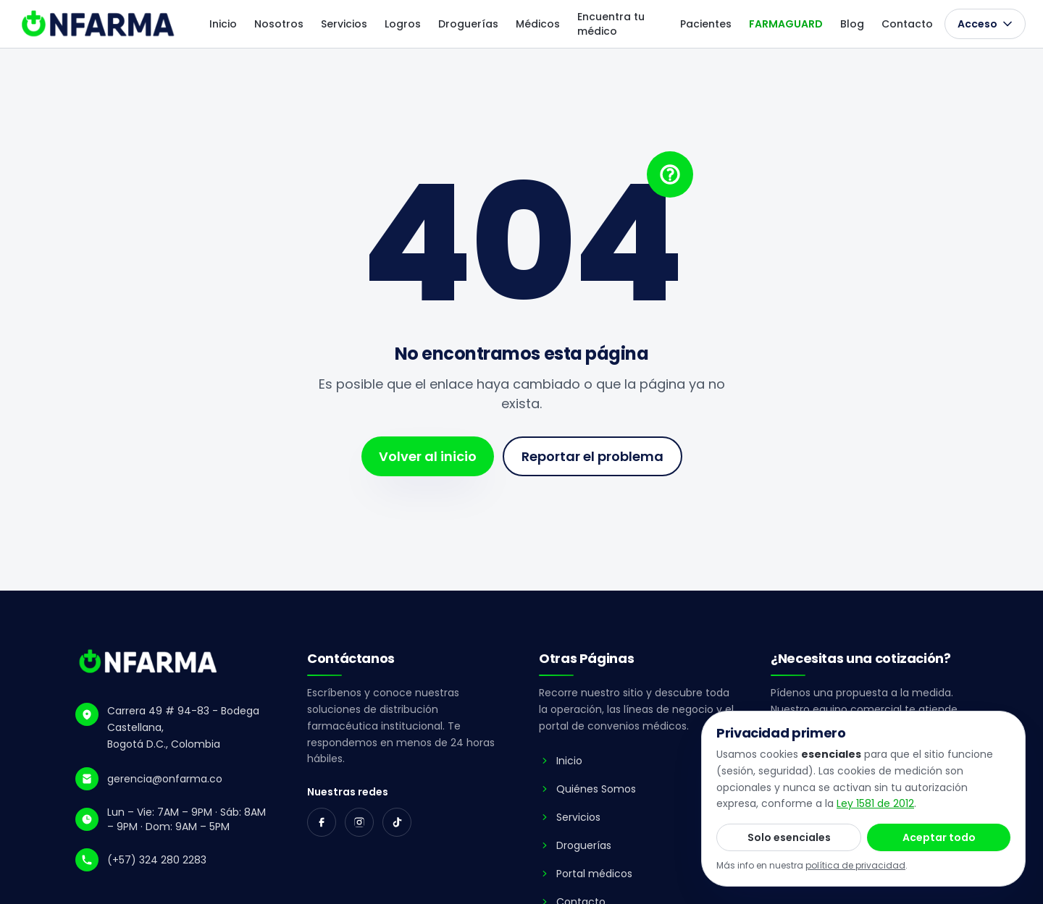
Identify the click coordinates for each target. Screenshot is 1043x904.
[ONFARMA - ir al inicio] (98, 23)
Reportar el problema (592, 456)
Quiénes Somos (587, 789)
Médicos (538, 24)
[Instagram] (359, 822)
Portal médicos (585, 873)
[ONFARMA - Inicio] (148, 662)
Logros (403, 24)
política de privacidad (855, 865)
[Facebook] (321, 822)
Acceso (985, 24)
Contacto (907, 24)
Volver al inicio (428, 456)
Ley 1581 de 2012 (875, 803)
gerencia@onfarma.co (164, 779)
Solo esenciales (789, 837)
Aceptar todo (939, 837)
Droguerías (468, 24)
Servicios (344, 24)
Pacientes (706, 24)
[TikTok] (396, 822)
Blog (852, 24)
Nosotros (278, 24)
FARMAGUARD (786, 24)
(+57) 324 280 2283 (156, 860)
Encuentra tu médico (611, 23)
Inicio (223, 24)
